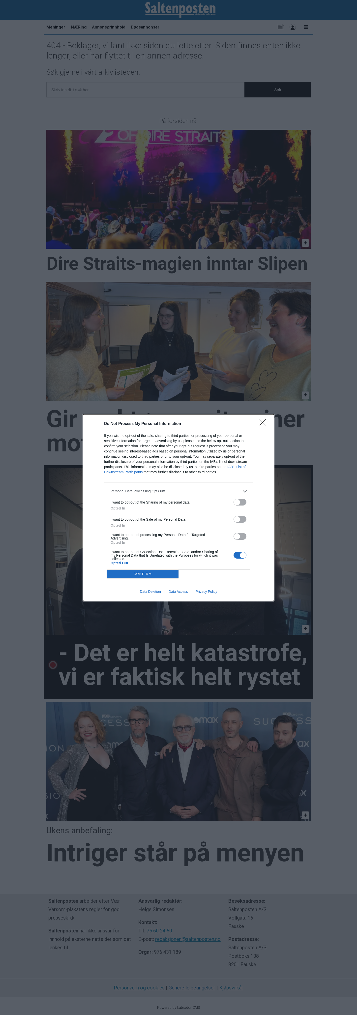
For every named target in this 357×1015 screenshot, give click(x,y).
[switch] (240, 502)
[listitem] (178, 491)
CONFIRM (142, 573)
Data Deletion (150, 592)
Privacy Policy (206, 592)
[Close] (264, 424)
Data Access (178, 592)
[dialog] (178, 507)
